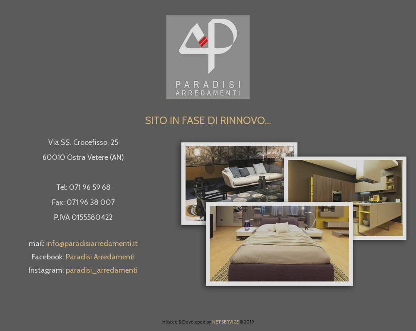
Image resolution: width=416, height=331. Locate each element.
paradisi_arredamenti (102, 270)
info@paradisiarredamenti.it (92, 243)
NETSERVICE (225, 322)
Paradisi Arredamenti (100, 256)
